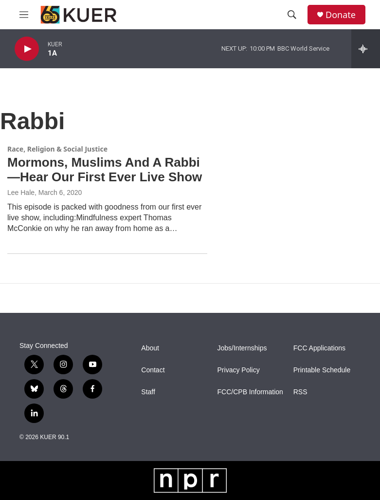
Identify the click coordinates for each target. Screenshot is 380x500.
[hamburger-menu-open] (24, 14)
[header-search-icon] (292, 14)
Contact (152, 370)
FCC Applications (319, 348)
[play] (27, 49)
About (150, 348)
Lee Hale (21, 192)
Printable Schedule (322, 370)
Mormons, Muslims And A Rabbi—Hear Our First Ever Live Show (104, 169)
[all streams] (365, 48)
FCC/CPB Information (250, 392)
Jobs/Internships (242, 348)
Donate (341, 15)
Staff (148, 392)
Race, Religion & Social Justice (57, 149)
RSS (300, 392)
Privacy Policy (238, 370)
